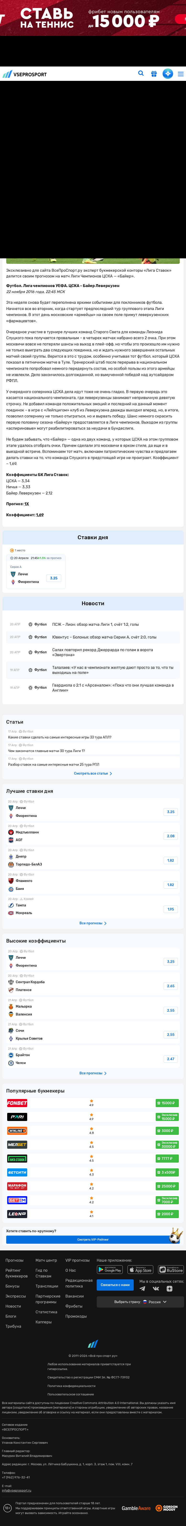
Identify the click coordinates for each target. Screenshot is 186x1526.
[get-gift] (154, 74)
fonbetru (93, 763)
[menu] (181, 74)
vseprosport (24, 74)
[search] (140, 73)
